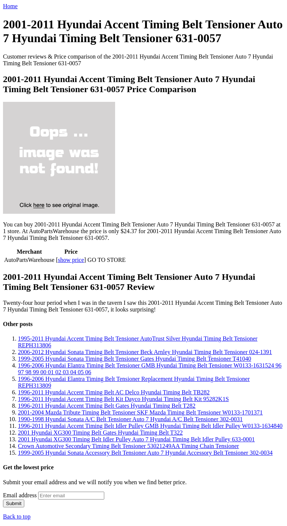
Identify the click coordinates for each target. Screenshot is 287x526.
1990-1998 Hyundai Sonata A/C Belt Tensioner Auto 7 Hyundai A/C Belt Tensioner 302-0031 (130, 419)
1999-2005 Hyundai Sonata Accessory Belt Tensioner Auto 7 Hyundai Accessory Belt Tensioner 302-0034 (145, 453)
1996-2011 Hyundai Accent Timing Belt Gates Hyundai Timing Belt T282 (106, 406)
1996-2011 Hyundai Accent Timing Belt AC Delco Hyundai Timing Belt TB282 (114, 392)
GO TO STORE (106, 260)
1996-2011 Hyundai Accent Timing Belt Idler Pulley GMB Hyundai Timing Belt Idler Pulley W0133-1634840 (150, 426)
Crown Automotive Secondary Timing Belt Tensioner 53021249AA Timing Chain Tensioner (128, 446)
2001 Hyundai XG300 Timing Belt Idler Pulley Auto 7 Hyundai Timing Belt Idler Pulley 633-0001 (136, 439)
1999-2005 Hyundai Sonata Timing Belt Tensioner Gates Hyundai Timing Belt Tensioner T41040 (134, 359)
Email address (20, 495)
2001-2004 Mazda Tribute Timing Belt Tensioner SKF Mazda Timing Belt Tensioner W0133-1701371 (140, 412)
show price (71, 260)
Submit (13, 503)
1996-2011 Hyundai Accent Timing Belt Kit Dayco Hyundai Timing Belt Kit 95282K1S (123, 399)
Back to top (17, 516)
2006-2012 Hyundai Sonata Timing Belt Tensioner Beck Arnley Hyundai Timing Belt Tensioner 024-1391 (145, 352)
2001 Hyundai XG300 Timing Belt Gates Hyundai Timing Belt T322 (100, 432)
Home (10, 6)
